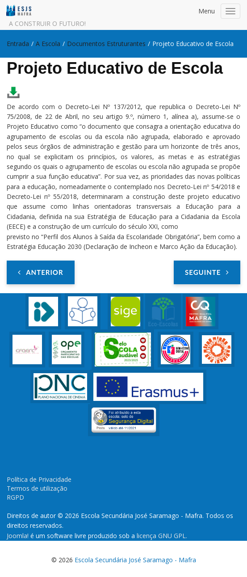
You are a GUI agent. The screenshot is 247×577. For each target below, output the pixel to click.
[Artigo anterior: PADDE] (41, 272)
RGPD (15, 497)
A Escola (48, 43)
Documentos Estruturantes (106, 43)
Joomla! (18, 535)
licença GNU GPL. (162, 535)
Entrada (18, 43)
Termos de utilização (37, 488)
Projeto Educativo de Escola (115, 68)
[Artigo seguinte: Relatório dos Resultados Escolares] (207, 272)
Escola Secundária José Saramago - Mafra (135, 560)
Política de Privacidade (39, 479)
